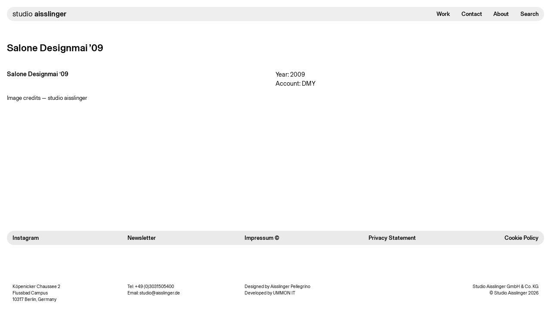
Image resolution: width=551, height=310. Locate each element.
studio (39, 13)
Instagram (25, 237)
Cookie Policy (522, 237)
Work (443, 13)
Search (529, 13)
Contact (471, 13)
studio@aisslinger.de (159, 293)
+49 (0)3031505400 (154, 286)
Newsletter (141, 237)
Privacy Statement (392, 237)
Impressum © (262, 237)
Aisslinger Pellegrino (290, 286)
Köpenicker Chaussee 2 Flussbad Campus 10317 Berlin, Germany (36, 293)
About (501, 13)
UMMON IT (284, 293)
